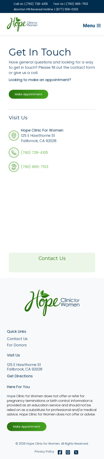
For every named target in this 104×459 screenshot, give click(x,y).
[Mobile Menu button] (85, 24)
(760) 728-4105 (34, 152)
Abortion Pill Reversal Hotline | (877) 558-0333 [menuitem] (46, 9)
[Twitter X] (75, 452)
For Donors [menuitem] (17, 345)
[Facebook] (60, 452)
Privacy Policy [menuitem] (44, 451)
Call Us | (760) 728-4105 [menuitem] (31, 4)
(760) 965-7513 (34, 166)
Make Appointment (28, 94)
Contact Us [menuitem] (17, 338)
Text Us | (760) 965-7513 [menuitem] (70, 4)
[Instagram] (68, 452)
